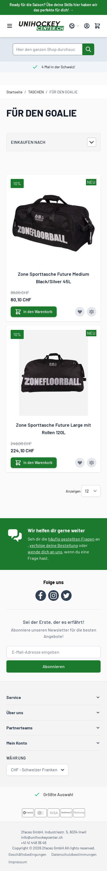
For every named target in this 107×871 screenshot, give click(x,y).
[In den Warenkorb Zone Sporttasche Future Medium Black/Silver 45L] (34, 311)
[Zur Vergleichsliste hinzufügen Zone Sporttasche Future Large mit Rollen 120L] (91, 463)
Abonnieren (54, 666)
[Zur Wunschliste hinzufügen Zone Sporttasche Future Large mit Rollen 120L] (80, 463)
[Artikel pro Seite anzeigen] (91, 491)
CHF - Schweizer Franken (38, 770)
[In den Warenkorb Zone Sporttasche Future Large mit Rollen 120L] (34, 462)
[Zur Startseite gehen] (41, 26)
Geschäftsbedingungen (27, 854)
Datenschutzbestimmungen (74, 854)
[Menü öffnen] (9, 26)
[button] (53, 697)
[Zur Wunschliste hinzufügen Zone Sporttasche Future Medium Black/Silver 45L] (80, 312)
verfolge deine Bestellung (54, 545)
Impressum (18, 862)
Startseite (14, 92)
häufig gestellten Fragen (71, 538)
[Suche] (88, 49)
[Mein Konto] (87, 26)
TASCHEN (36, 92)
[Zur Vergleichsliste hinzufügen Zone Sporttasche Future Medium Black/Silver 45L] (91, 312)
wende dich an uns (45, 551)
